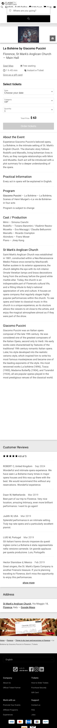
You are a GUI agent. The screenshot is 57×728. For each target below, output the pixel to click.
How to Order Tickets (39, 683)
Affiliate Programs (10, 710)
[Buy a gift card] (28, 627)
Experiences (8, 715)
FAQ (33, 710)
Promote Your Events (11, 705)
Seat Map (8, 65)
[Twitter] (36, 670)
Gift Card (35, 692)
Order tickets (28, 126)
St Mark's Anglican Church (17, 603)
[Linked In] (41, 670)
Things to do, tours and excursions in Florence (32, 640)
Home (2, 640)
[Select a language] (28, 659)
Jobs (33, 715)
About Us (7, 683)
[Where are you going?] (28, 9)
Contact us (35, 705)
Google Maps (28, 607)
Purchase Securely (38, 688)
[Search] (28, 18)
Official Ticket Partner (12, 688)
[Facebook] (15, 669)
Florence (7, 607)
